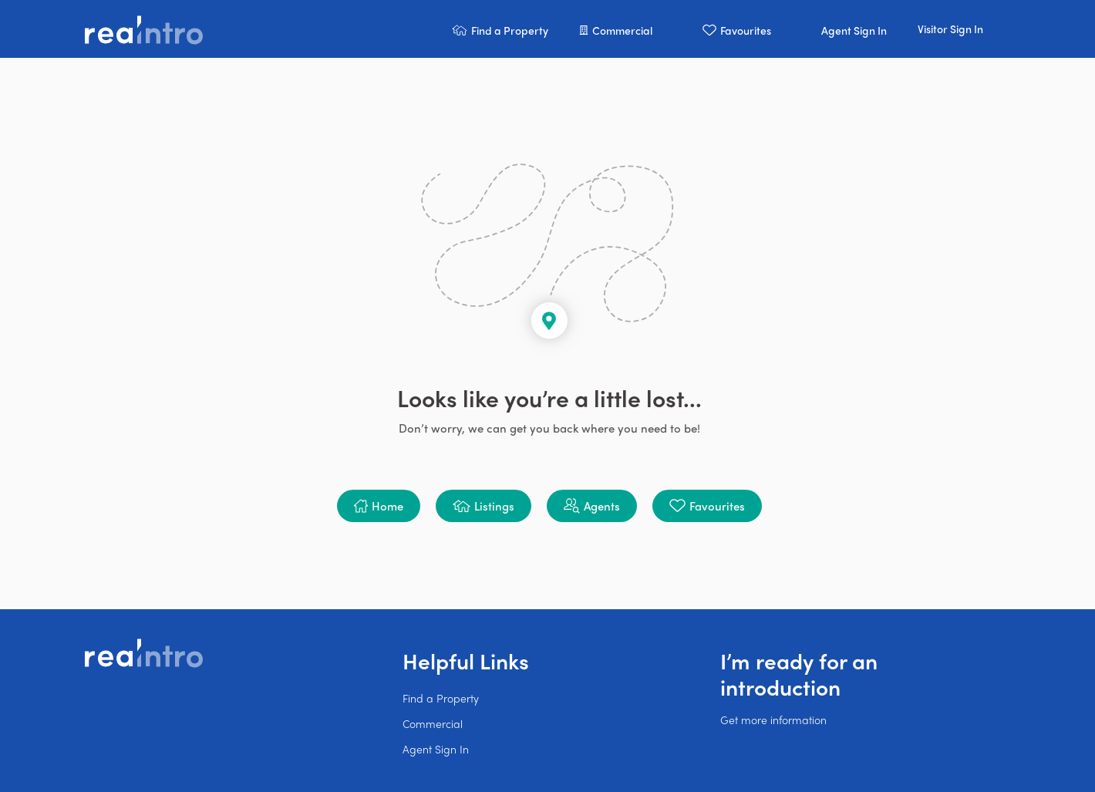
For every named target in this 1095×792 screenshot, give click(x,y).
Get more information (773, 719)
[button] (500, 29)
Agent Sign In (436, 749)
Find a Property (441, 698)
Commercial (433, 723)
